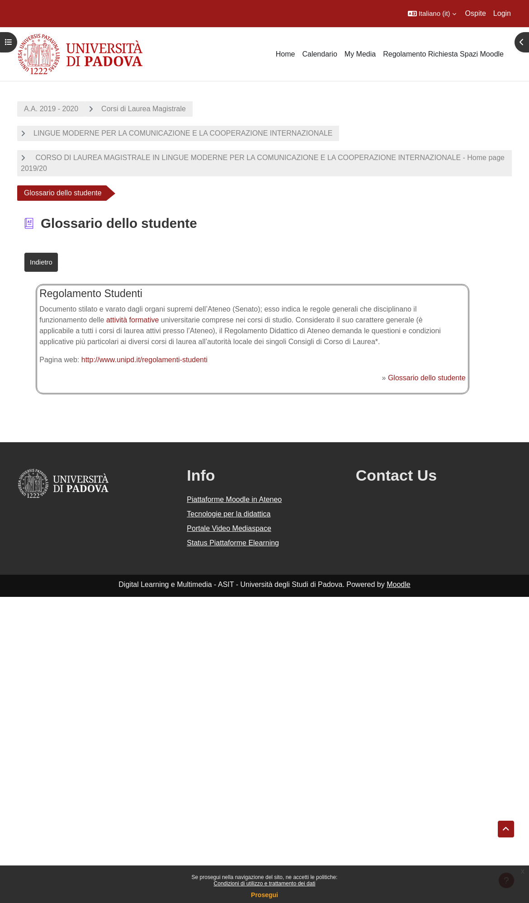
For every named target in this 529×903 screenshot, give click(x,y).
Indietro (41, 262)
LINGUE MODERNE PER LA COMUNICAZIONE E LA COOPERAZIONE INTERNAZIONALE (182, 133)
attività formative (132, 320)
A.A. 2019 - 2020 (51, 109)
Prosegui (264, 894)
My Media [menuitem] (360, 54)
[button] (432, 13)
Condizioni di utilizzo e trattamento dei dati (265, 883)
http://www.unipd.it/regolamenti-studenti (144, 360)
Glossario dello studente (427, 378)
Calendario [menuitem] (319, 54)
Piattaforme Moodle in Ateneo (234, 499)
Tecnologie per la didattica (228, 514)
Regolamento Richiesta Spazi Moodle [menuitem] (443, 54)
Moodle (398, 584)
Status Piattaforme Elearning (233, 543)
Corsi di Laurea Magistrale (143, 109)
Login (502, 13)
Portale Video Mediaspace (229, 528)
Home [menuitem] (285, 54)
